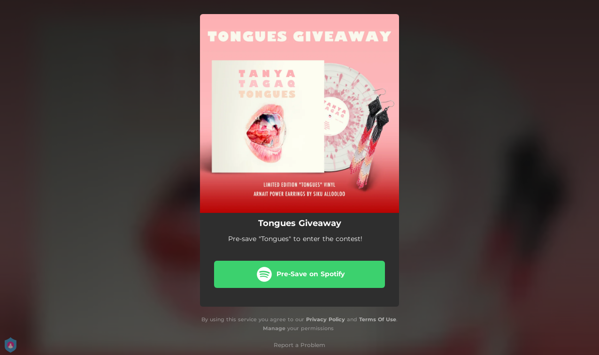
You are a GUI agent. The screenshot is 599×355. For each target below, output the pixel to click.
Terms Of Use (377, 319)
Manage (274, 328)
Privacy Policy (325, 319)
